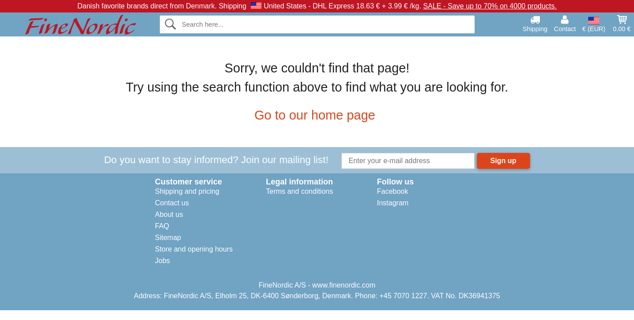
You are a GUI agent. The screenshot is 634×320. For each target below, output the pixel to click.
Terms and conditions (299, 191)
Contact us (172, 203)
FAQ (162, 226)
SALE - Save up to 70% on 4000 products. (490, 6)
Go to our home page (317, 115)
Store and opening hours (194, 249)
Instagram (392, 203)
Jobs (162, 260)
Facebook (392, 191)
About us (169, 214)
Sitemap (168, 237)
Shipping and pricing (187, 191)
